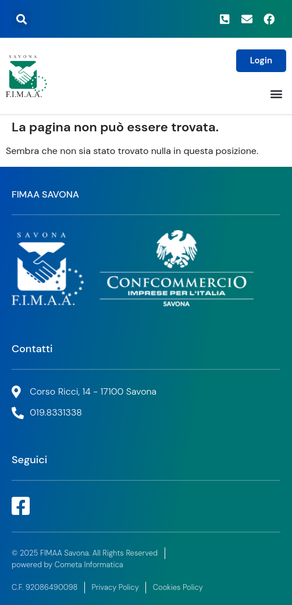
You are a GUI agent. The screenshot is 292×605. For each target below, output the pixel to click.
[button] (21, 18)
